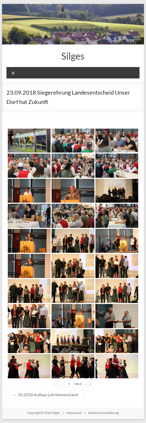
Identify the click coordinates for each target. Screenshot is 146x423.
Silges (73, 56)
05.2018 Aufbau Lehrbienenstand (45, 394)
